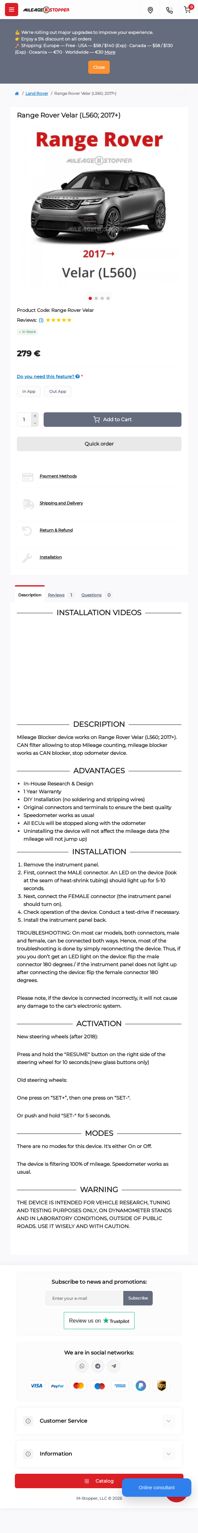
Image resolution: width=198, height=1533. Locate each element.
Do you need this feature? (48, 376)
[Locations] (150, 9)
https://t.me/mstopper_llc (97, 1366)
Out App (57, 391)
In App (28, 391)
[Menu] (11, 9)
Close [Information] (99, 67)
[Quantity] (24, 419)
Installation (51, 557)
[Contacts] (169, 9)
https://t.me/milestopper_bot (113, 1366)
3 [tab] (102, 298)
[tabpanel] (99, 205)
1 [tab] (90, 298)
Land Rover (36, 93)
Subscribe (138, 1298)
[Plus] (35, 416)
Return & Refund (56, 530)
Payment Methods (58, 476)
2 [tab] (96, 298)
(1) (41, 320)
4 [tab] (108, 298)
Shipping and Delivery (61, 503)
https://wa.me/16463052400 (82, 1366)
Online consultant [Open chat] (157, 1487)
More (109, 52)
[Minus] (35, 423)
